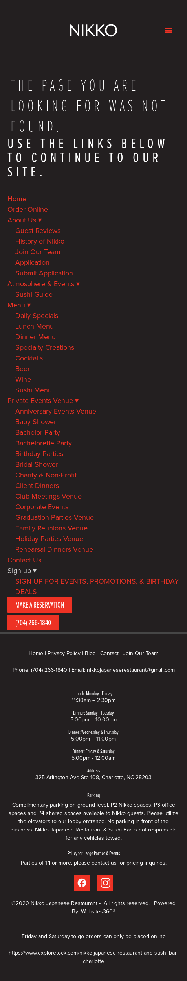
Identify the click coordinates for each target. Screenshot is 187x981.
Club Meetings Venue (48, 496)
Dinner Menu (35, 337)
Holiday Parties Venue (49, 538)
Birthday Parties (39, 453)
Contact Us (24, 560)
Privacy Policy (64, 653)
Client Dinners (37, 485)
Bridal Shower (36, 464)
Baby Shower (35, 422)
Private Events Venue (43, 400)
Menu (19, 305)
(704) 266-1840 (33, 622)
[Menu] (169, 30)
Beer (22, 368)
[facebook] (82, 883)
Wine (23, 379)
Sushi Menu (33, 390)
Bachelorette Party (43, 443)
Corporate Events (41, 507)
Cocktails (29, 358)
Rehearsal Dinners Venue (54, 549)
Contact (109, 653)
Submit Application (44, 273)
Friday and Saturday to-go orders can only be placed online (94, 936)
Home (16, 198)
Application (32, 262)
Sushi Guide (34, 294)
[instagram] (105, 883)
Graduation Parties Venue (54, 517)
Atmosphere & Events (43, 283)
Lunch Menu (34, 326)
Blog (90, 653)
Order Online (27, 209)
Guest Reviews (37, 230)
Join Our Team (37, 252)
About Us (24, 220)
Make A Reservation (39, 604)
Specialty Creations (44, 347)
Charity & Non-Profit (46, 475)
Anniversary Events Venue (55, 411)
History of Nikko (39, 241)
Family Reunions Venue (51, 528)
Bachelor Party (37, 432)
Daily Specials (36, 315)
